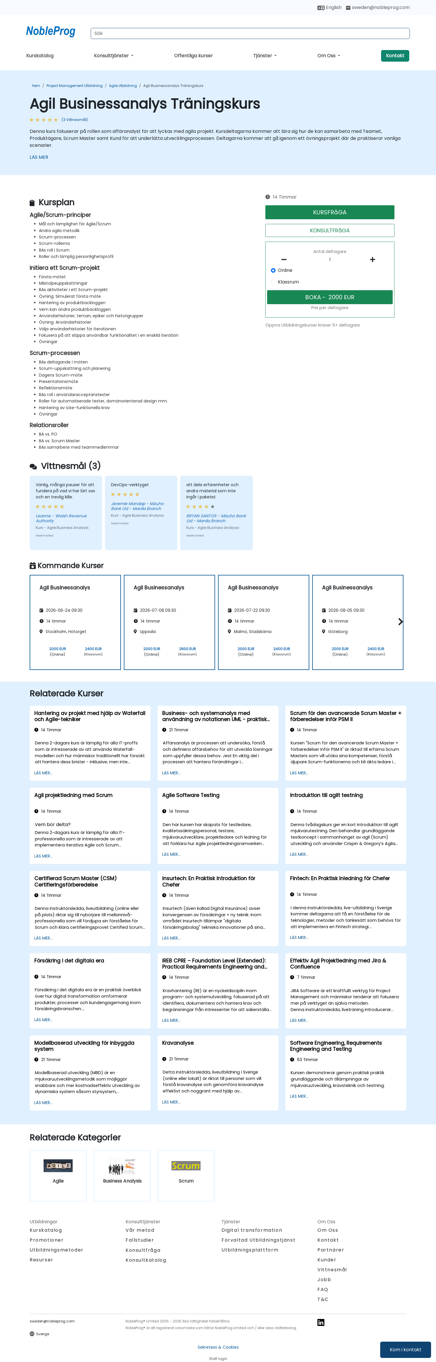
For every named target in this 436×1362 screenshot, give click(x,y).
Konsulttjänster (112, 55)
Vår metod (140, 1230)
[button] (399, 621)
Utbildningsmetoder (57, 1250)
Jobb (324, 1279)
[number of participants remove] (285, 259)
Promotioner (47, 1240)
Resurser (41, 1259)
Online (285, 270)
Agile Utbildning (123, 85)
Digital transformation (251, 1230)
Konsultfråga (143, 1250)
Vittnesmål (332, 1269)
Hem (36, 85)
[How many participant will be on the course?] (330, 260)
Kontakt (395, 55)
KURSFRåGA (329, 212)
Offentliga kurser (193, 55)
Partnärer (330, 1250)
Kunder (327, 1259)
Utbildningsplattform (250, 1250)
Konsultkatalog (146, 1260)
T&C (323, 1299)
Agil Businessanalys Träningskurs (173, 85)
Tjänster (263, 55)
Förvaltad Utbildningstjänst (258, 1240)
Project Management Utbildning (75, 85)
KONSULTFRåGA (330, 230)
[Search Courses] (250, 33)
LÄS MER (39, 157)
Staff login (218, 1358)
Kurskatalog (39, 55)
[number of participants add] (374, 259)
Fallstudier (140, 1240)
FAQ (322, 1289)
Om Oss (327, 55)
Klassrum (288, 282)
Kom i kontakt (405, 1349)
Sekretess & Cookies (218, 1347)
